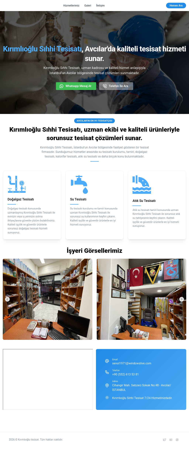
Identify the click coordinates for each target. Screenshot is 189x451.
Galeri (87, 5)
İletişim (100, 5)
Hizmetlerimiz (71, 5)
